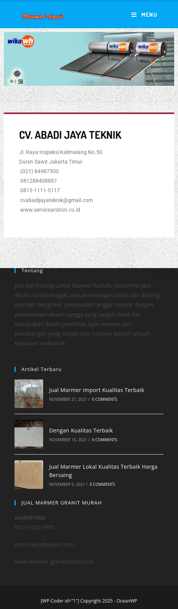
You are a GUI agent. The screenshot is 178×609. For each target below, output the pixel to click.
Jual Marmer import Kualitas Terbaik (96, 390)
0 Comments (104, 399)
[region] (89, 59)
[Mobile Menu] (144, 14)
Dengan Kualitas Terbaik (81, 430)
